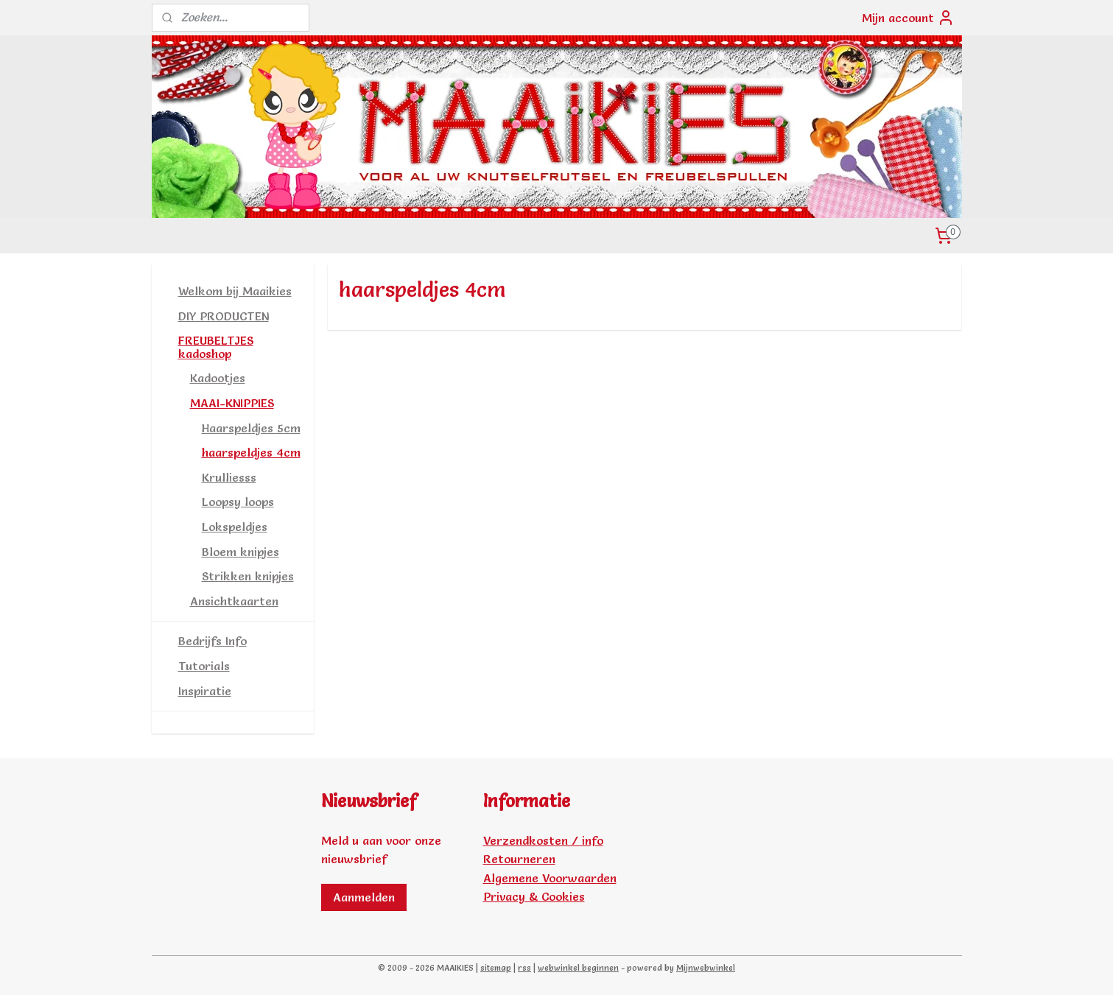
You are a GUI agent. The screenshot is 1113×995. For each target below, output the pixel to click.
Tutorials (204, 665)
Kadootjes (217, 377)
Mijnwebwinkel (705, 968)
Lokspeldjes (234, 526)
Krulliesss (229, 477)
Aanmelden (364, 897)
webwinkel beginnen (578, 968)
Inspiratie (204, 690)
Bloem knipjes (240, 551)
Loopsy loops (238, 501)
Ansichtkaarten (234, 601)
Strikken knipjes (248, 576)
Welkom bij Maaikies (235, 291)
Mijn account (908, 18)
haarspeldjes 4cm (251, 452)
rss (524, 968)
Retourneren (519, 858)
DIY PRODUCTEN (223, 316)
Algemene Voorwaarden (550, 878)
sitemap (495, 968)
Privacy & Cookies (534, 896)
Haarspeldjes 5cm (251, 428)
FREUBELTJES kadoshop (215, 347)
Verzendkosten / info (543, 840)
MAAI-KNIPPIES (232, 402)
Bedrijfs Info (212, 640)
